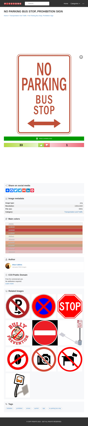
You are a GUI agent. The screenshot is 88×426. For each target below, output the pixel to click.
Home (66, 3)
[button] (83, 3)
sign (44, 408)
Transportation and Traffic (73, 212)
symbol (36, 408)
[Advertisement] (44, 35)
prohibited (19, 408)
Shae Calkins (17, 265)
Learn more (9, 284)
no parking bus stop (55, 408)
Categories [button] (75, 3)
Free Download (44, 139)
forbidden (9, 408)
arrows (28, 408)
